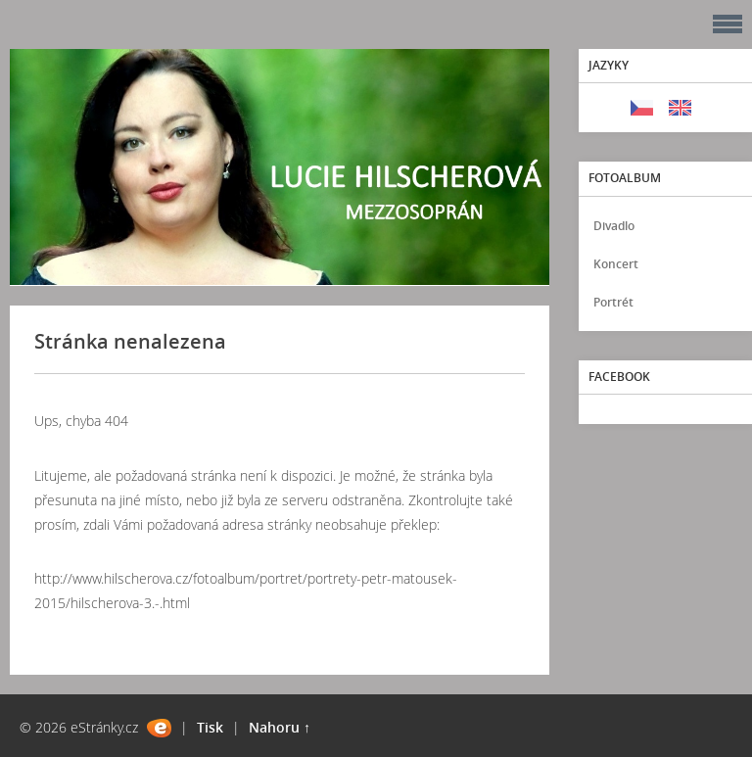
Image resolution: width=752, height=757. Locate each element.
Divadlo (613, 225)
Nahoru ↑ (279, 727)
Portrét (613, 302)
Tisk (210, 727)
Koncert (615, 264)
